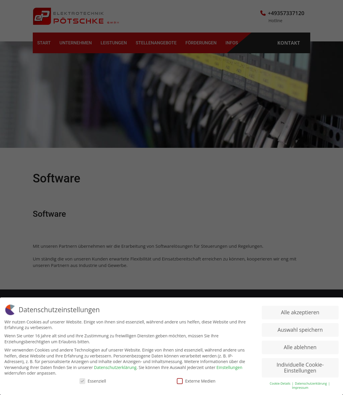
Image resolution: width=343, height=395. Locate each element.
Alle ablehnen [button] (300, 346)
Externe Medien (196, 380)
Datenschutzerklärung (115, 367)
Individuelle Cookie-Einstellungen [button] (300, 367)
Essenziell (92, 380)
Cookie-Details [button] (280, 383)
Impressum (300, 387)
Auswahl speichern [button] (300, 329)
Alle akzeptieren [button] (300, 311)
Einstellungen (229, 367)
